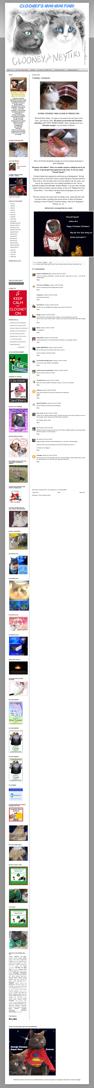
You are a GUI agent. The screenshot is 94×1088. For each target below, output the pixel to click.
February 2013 (14, 245)
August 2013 (13, 232)
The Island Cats (41, 380)
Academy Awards (13, 958)
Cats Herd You (40, 305)
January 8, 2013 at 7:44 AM (47, 327)
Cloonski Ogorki (39, 264)
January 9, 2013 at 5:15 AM (45, 427)
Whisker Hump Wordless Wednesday (17, 1007)
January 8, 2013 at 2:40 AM (50, 295)
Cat (37, 427)
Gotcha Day (11, 974)
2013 (12, 221)
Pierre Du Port (16, 988)
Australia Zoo (16, 961)
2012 (12, 250)
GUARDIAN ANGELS (59, 70)
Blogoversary (12, 964)
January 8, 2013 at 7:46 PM (50, 413)
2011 (12, 252)
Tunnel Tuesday (58, 264)
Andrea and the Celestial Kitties (45, 370)
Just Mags (39, 455)
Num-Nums (11, 984)
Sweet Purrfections (42, 403)
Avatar (14, 962)
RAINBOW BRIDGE (72, 70)
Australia (11, 961)
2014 (12, 219)
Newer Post (35, 492)
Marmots (11, 977)
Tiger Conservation (18, 997)
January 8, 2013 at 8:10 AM (51, 337)
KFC (10, 976)
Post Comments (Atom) (45, 495)
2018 (12, 210)
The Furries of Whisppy (43, 285)
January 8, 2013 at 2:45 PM (60, 360)
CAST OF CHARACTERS (21, 70)
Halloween (24, 974)
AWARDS (32, 70)
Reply (38, 280)
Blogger (78, 1079)
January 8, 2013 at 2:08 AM (56, 285)
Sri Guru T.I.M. (22, 991)
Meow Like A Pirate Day (20, 979)
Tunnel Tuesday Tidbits (20, 1000)
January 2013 (13, 247)
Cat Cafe (11, 966)
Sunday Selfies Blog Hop (15, 995)
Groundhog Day (17, 974)
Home (58, 492)
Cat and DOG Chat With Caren (45, 360)
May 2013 (12, 238)
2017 (12, 212)
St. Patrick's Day (17, 992)
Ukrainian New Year (76, 264)
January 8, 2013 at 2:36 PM (55, 347)
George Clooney (47, 264)
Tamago (39, 314)
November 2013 (14, 225)
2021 (12, 203)
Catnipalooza (11, 967)
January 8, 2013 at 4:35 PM (52, 380)
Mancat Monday (16, 976)
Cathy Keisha (40, 337)
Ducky (10, 973)
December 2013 (14, 223)
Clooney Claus (22, 969)
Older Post (82, 492)
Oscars (10, 987)
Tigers (25, 997)
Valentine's (11, 1003)
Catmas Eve (18, 966)
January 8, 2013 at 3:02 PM (61, 370)
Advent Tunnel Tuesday (14, 959)
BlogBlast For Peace (21, 962)
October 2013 (13, 227)
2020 (12, 206)
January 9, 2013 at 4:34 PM (45, 439)
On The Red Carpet (22, 986)
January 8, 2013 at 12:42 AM (58, 273)
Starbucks (24, 994)
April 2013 (12, 240)
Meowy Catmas (12, 981)
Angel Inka (23, 959)
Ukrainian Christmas (67, 264)
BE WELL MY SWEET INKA (45, 70)
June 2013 (13, 236)
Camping (17, 964)
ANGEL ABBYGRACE (42, 347)
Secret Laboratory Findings (17, 989)
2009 (12, 256)
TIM (23, 995)
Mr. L (24, 981)
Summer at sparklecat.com (44, 273)
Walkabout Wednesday (20, 1005)
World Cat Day (19, 1011)
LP (37, 439)
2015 (12, 217)
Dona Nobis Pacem (21, 971)
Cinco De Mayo (15, 969)
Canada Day (23, 964)
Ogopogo (15, 986)
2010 (12, 254)
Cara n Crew (40, 413)
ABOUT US (10, 70)
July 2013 (12, 234)
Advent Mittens (22, 958)
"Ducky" (11, 956)
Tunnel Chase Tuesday (15, 999)
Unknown (39, 390)
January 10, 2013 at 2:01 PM (50, 455)
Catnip (24, 966)
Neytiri (53, 264)
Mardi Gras (23, 976)
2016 (12, 214)
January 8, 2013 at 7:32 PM (54, 403)
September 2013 (14, 229)
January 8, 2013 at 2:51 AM (51, 305)
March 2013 (13, 243)
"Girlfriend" (16, 956)
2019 (12, 208)
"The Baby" (23, 956)
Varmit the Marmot (18, 1003)
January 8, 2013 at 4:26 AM (48, 314)
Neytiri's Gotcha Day (20, 983)
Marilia (38, 327)
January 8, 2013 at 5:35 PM (49, 390)
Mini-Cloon (19, 981)
